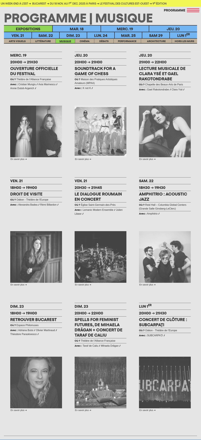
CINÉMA (85, 45)
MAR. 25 (128, 35)
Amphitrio (152, 213)
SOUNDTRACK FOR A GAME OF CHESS (95, 71)
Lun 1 (183, 35)
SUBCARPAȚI (155, 335)
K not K (87, 88)
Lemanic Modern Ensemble (98, 210)
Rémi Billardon (48, 204)
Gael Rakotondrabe (158, 89)
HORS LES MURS (184, 45)
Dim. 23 (73, 35)
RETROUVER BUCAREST (33, 319)
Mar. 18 (77, 29)
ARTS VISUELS (17, 45)
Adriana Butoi (25, 330)
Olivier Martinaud (45, 330)
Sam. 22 (45, 35)
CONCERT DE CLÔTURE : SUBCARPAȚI (163, 322)
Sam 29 (156, 35)
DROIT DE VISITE (26, 193)
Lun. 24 (100, 35)
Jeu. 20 (173, 29)
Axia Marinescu (47, 84)
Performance (127, 45)
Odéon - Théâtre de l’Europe (29, 199)
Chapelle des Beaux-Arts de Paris (161, 84)
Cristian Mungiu (27, 84)
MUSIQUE (65, 45)
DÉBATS (104, 45)
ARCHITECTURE (156, 45)
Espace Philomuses (24, 325)
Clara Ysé (177, 89)
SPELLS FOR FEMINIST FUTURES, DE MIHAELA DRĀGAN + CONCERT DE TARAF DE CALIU (99, 327)
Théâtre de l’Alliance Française (30, 79)
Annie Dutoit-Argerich (22, 88)
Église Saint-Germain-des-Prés (95, 205)
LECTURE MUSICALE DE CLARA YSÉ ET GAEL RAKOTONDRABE (162, 73)
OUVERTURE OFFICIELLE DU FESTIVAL (34, 71)
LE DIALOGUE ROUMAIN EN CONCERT (99, 196)
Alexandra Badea (28, 204)
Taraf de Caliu (90, 345)
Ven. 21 (17, 35)
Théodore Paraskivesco (23, 334)
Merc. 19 (125, 29)
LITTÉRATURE (43, 45)
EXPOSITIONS (28, 29)
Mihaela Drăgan (110, 345)
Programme (174, 10)
